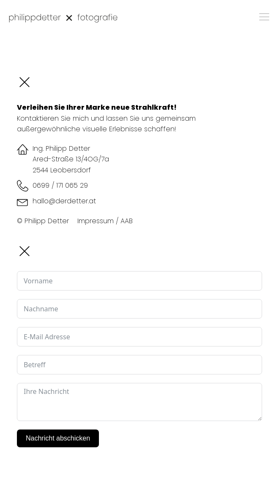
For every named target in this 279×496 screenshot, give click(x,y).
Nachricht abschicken (58, 438)
